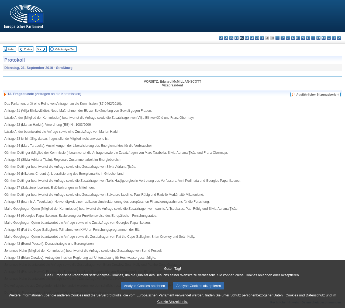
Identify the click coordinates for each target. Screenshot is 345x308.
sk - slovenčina (324, 38)
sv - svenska (339, 38)
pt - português (313, 38)
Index (11, 49)
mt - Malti (298, 38)
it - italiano (277, 38)
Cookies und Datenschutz (305, 298)
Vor (39, 49)
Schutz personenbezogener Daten (256, 298)
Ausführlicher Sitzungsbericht (317, 94)
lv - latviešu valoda (283, 38)
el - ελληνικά (252, 38)
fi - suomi (334, 38)
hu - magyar (293, 38)
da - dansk (236, 38)
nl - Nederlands (303, 38)
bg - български (221, 38)
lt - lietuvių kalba (288, 38)
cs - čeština (231, 38)
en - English (257, 38)
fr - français (262, 38)
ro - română (318, 38)
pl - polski (308, 38)
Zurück (28, 49)
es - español (226, 38)
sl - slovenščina (329, 38)
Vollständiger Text (65, 49)
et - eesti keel (247, 38)
